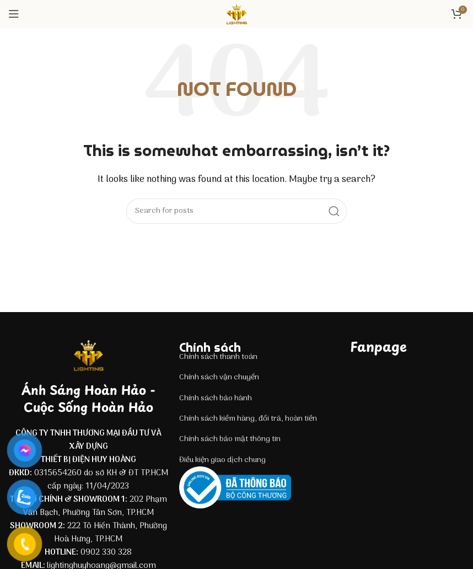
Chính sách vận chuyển (219, 377)
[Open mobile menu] (14, 14)
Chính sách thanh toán (218, 357)
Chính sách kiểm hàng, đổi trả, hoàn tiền (248, 418)
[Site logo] (236, 13)
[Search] (236, 211)
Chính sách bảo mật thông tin (230, 439)
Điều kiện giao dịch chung (222, 460)
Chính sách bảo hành (215, 398)
